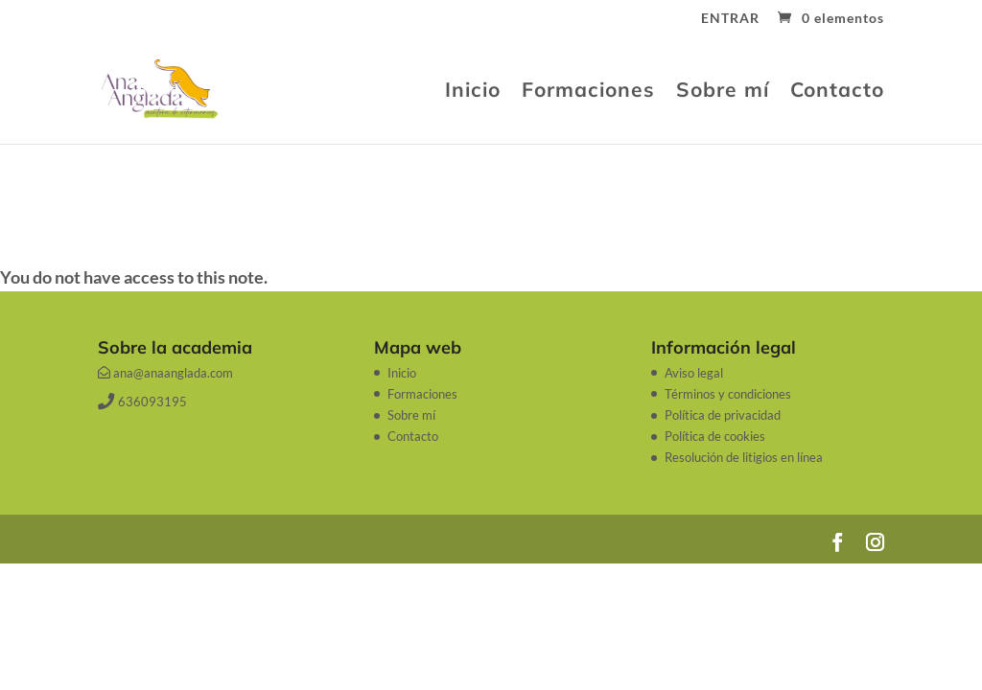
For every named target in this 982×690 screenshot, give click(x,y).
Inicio (473, 92)
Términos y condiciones (728, 394)
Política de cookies (715, 436)
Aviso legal (694, 372)
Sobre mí (722, 92)
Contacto (837, 92)
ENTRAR (730, 19)
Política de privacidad (723, 415)
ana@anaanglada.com (165, 372)
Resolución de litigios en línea (744, 457)
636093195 (142, 401)
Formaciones (588, 92)
